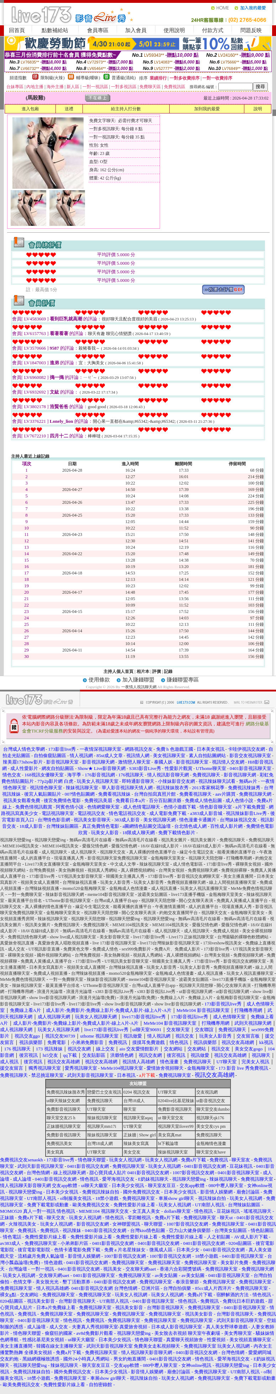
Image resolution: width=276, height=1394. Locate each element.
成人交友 (16, 949)
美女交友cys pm (210, 1126)
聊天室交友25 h (61, 1117)
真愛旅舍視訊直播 (17, 943)
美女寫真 (55, 1152)
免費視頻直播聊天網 (186, 882)
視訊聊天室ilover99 (175, 1126)
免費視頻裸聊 (234, 870)
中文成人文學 (123, 864)
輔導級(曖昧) (88, 77)
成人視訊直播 (164, 888)
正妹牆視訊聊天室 (64, 1126)
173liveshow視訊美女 (222, 943)
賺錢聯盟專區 (183, 680)
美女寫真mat (169, 1134)
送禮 (69, 108)
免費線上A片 (172, 997)
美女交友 (131, 1152)
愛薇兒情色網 (95, 845)
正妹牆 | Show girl (139, 1134)
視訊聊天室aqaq (138, 1117)
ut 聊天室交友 (171, 1117)
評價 (156, 671)
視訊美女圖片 (174, 839)
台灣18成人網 (100, 1143)
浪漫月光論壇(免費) (97, 997)
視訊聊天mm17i (101, 1126)
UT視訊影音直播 (44, 949)
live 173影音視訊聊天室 (114, 943)
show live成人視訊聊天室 (73, 936)
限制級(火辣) (53, 77)
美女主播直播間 (238, 876)
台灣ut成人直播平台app (116, 900)
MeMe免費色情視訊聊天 (23, 979)
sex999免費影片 (136, 949)
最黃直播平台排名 (25, 900)
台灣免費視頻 (42, 870)
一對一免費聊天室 (25, 894)
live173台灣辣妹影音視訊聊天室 (170, 943)
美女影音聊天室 (114, 936)
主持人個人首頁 (118, 671)
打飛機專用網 (239, 858)
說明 (258, 108)
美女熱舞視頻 (71, 870)
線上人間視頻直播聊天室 (232, 882)
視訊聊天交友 (113, 852)
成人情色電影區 (188, 864)
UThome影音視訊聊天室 (68, 900)
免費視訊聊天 (232, 839)
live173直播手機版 (188, 894)
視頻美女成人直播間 (40, 882)
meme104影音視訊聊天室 (110, 894)
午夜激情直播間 (170, 906)
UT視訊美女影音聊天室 (80, 876)
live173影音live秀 (149, 936)
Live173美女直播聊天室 (47, 864)
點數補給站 (55, 30)
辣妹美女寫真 (136, 1143)
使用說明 (174, 30)
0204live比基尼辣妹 (176, 1100)
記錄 (168, 671)
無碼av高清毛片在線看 (90, 839)
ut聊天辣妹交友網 (63, 1100)
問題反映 (251, 30)
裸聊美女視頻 (248, 864)
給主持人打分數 (126, 108)
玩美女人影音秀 (115, 882)
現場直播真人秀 (69, 858)
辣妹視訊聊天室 (154, 864)
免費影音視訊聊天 (64, 1109)
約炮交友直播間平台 (178, 912)
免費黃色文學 (76, 949)
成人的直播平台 (36, 858)
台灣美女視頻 (171, 870)
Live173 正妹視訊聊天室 (191, 936)
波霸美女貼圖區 (153, 894)
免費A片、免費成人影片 (177, 949)
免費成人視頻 (226, 930)
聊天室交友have (211, 1152)
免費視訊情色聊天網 (27, 936)
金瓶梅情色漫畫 (211, 1143)
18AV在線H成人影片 (159, 845)
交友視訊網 (207, 1092)
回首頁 (17, 30)
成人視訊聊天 (54, 852)
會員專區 (97, 30)
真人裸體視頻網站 (138, 870)
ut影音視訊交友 (210, 1100)
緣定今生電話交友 (197, 852)
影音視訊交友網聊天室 (198, 876)
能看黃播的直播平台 (236, 852)
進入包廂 (30, 108)
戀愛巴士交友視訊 (104, 1092)
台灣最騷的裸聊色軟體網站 (243, 936)
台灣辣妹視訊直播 (80, 882)
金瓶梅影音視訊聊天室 (237, 997)
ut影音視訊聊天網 (195, 991)
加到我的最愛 (207, 108)
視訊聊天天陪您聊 (206, 858)
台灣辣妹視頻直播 (42, 888)
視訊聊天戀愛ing (16, 839)
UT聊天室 (167, 1092)
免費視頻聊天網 (203, 870)
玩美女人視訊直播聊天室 (203, 888)
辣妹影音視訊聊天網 (65, 894)
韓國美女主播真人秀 (125, 876)
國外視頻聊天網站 (54, 955)
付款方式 (212, 30)
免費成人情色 (105, 949)
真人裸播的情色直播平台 (152, 852)
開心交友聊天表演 (196, 900)
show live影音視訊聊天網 (52, 997)
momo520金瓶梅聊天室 (84, 888)
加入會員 (136, 30)
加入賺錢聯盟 (138, 680)
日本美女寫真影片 (46, 967)
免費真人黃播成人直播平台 (242, 900)
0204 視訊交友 (136, 1092)
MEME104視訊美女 (20, 845)
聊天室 (129, 1109)
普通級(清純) (124, 77)
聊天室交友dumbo (212, 1109)
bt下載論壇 (168, 1143)
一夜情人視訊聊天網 (138, 687)
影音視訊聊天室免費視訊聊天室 (117, 858)
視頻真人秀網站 (102, 870)
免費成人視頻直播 (50, 973)
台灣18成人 (134, 1100)
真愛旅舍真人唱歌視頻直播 (63, 943)
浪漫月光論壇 (50, 991)
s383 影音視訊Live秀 (114, 991)
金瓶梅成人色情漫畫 (128, 888)
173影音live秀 (219, 864)
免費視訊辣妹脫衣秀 (66, 1092)
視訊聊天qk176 (210, 1117)
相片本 (143, 671)
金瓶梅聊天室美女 (168, 858)
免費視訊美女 (59, 1143)
